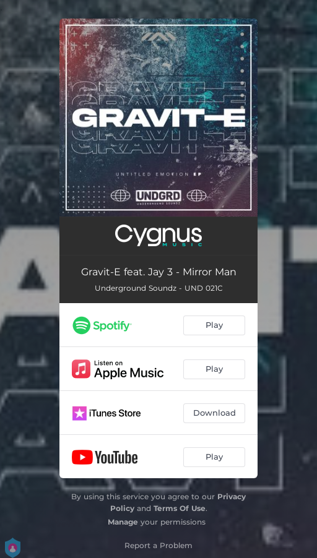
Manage (123, 521)
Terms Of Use (180, 508)
